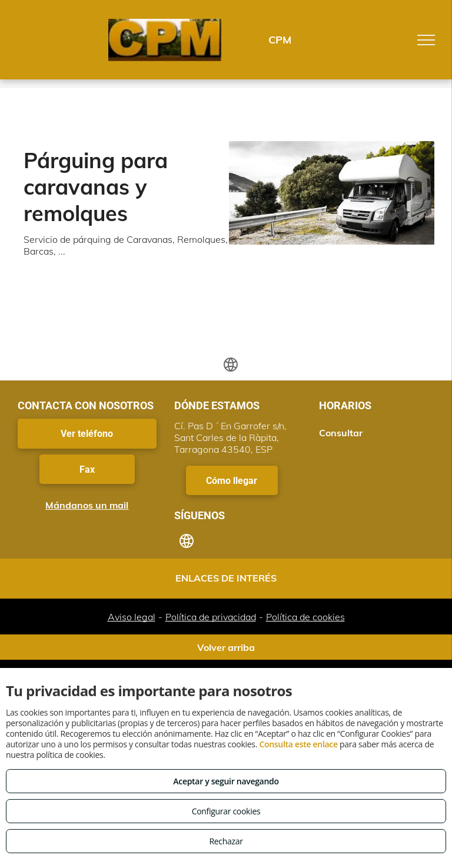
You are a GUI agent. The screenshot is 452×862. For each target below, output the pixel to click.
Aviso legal (131, 617)
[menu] (426, 40)
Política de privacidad (210, 617)
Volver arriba (226, 647)
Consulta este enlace (298, 744)
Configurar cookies (226, 811)
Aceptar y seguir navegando (225, 781)
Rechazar (225, 841)
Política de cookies (305, 617)
